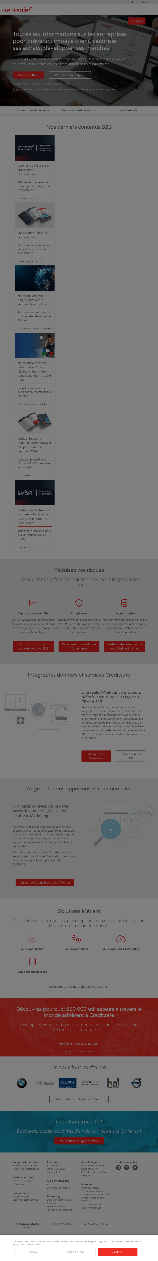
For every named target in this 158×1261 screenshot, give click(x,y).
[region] (79, 1248)
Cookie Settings (75, 1251)
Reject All (34, 1251)
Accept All (117, 1251)
